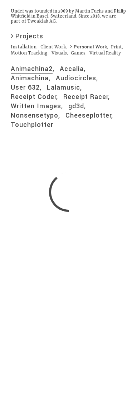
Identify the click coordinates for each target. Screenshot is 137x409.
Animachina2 (32, 68)
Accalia (72, 68)
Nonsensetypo (34, 115)
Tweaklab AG (41, 21)
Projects (27, 36)
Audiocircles (76, 78)
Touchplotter (32, 124)
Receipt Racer (85, 96)
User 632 (25, 87)
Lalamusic (63, 87)
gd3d (76, 106)
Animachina (30, 78)
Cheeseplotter (88, 115)
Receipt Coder (33, 96)
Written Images (36, 106)
